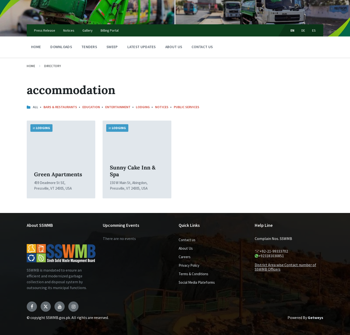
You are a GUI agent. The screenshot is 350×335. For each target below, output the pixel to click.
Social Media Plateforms (197, 282)
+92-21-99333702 (271, 251)
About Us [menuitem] (173, 46)
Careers (185, 257)
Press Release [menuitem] (44, 30)
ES (314, 30)
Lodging (143, 107)
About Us (186, 248)
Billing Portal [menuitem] (110, 30)
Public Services (186, 107)
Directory (52, 66)
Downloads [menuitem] (61, 46)
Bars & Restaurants (60, 107)
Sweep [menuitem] (112, 46)
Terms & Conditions (193, 274)
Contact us (187, 240)
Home (31, 66)
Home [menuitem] (36, 46)
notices (161, 107)
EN (292, 30)
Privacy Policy (189, 265)
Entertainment (118, 107)
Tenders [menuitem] (89, 46)
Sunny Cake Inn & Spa (133, 171)
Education (91, 107)
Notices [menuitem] (68, 30)
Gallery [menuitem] (87, 30)
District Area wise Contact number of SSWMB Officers (285, 267)
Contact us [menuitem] (202, 46)
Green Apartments (58, 174)
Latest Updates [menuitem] (141, 46)
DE (303, 30)
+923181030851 (269, 256)
